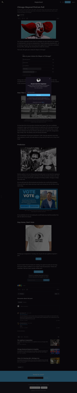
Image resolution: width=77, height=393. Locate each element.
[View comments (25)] (23, 18)
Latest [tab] (22, 336)
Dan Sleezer (22, 313)
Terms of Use (44, 97)
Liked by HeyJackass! (23, 314)
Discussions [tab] (26, 336)
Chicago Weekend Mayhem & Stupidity (28, 349)
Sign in (73, 2)
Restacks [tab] (24, 302)
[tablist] (22, 302)
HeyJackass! (22, 14)
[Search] (60, 2)
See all (20, 367)
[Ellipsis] (59, 313)
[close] (50, 79)
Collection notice (46, 384)
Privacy (37, 384)
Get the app (44, 387)
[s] (55, 351)
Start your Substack (34, 387)
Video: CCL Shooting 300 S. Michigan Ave (28, 358)
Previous (21, 293)
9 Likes (24, 285)
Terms (41, 384)
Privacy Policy (47, 98)
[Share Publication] (63, 2)
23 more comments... (21, 330)
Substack (33, 390)
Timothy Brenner (23, 323)
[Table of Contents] (1, 196)
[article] (38, 343)
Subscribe (68, 2)
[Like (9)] (19, 18)
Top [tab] (18, 336)
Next (57, 293)
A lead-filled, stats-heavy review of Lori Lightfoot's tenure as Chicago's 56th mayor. (32, 342)
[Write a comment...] (40, 308)
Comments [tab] (20, 302)
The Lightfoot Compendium (24, 340)
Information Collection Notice (38, 98)
